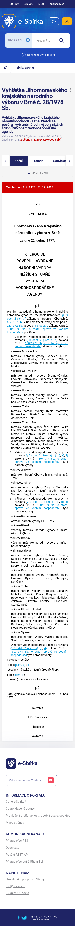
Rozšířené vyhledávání (38, 55)
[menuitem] (54, 21)
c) (55, 455)
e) (63, 455)
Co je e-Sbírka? (16, 801)
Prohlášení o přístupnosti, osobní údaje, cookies (38, 815)
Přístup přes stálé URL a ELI (24, 861)
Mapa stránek (15, 822)
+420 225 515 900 (17, 893)
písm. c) (19, 675)
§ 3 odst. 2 (41, 325)
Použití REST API (17, 854)
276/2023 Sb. (52, 139)
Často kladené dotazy (20, 808)
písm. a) (20, 665)
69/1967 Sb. (15, 322)
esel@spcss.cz (15, 886)
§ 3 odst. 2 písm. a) (39, 455)
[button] (70, 90)
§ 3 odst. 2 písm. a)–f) (42, 340)
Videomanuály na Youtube (31, 780)
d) (59, 455)
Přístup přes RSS (17, 840)
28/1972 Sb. (15, 325)
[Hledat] (63, 40)
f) (67, 455)
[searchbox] (43, 40)
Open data (12, 847)
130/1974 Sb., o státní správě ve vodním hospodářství (41, 345)
